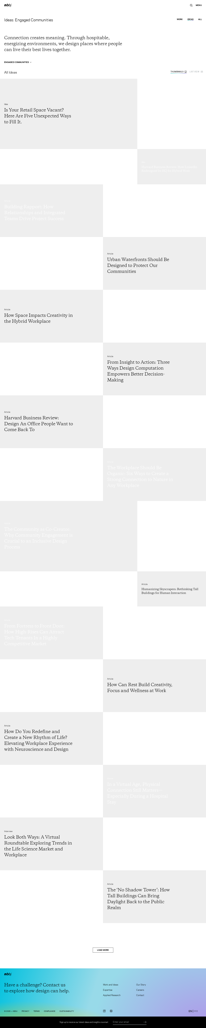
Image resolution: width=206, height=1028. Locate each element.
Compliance (49, 1011)
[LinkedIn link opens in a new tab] (104, 1012)
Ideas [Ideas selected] (190, 19)
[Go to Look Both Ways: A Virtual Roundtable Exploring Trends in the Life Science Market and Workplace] (51, 843)
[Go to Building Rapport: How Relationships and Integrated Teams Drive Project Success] (51, 210)
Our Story (141, 985)
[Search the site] (191, 5)
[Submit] (144, 1022)
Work (180, 19)
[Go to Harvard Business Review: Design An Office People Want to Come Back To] (51, 421)
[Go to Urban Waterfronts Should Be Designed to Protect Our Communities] (154, 263)
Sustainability (67, 1011)
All (200, 19)
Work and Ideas (110, 985)
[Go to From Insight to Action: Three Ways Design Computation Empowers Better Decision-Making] (154, 368)
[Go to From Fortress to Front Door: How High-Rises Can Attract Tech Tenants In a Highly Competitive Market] (51, 632)
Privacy (25, 1011)
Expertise (107, 990)
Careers (140, 990)
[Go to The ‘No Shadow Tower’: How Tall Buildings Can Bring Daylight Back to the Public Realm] (154, 896)
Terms (37, 1011)
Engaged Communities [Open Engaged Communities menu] (17, 62)
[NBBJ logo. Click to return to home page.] (8, 5)
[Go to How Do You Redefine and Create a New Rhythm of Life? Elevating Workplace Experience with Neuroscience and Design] (51, 738)
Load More (103, 950)
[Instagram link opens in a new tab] (111, 1012)
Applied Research (111, 995)
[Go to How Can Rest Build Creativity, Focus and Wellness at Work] (154, 685)
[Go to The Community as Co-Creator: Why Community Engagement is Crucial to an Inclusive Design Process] (68, 536)
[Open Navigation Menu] (199, 5)
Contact (140, 995)
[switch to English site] (190, 1011)
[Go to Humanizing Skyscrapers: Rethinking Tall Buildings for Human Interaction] (171, 588)
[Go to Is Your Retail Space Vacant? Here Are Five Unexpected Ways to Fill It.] (68, 114)
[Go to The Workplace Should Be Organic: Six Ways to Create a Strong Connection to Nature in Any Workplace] (154, 474)
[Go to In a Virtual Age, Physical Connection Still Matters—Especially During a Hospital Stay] (154, 791)
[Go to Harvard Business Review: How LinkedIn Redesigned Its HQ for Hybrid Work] (171, 166)
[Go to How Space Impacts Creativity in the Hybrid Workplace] (51, 316)
